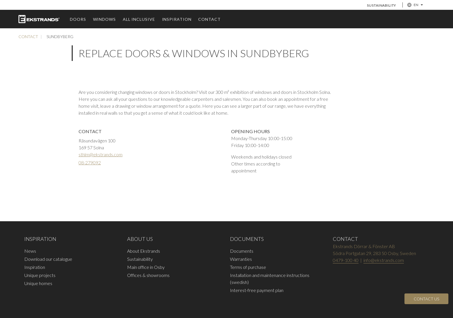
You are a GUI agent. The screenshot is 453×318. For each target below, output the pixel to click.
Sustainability (381, 5)
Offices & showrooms (148, 275)
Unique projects (39, 275)
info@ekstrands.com (383, 260)
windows (104, 19)
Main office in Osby (146, 267)
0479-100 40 (346, 260)
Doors (78, 19)
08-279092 (90, 162)
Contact (209, 19)
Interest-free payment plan (256, 290)
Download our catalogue (48, 259)
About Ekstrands (143, 251)
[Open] (426, 298)
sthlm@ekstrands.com (100, 154)
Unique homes (38, 283)
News (30, 251)
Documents (241, 251)
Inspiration (177, 19)
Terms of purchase (248, 267)
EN (415, 5)
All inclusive (139, 19)
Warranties (241, 259)
